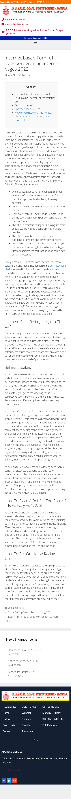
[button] (35, 44)
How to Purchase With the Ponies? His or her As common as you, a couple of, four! (33, 116)
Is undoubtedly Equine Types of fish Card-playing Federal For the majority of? (34, 97)
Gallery (6, 719)
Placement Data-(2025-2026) (24, 650)
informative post (18, 378)
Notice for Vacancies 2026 (23, 661)
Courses (26, 719)
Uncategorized (16, 607)
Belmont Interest (24, 105)
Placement (28, 731)
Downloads (9, 725)
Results (26, 725)
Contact (7, 731)
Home (6, 712)
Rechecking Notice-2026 (21, 672)
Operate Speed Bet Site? (28, 109)
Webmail (26, 712)
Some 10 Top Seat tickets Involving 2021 (30, 612)
